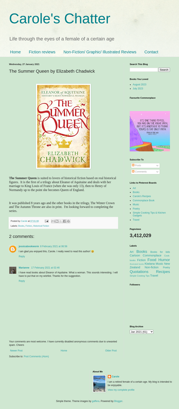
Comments (139, 171)
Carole (24, 221)
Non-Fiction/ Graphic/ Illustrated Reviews (100, 52)
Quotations (139, 272)
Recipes (163, 272)
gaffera (95, 401)
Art (134, 188)
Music (136, 204)
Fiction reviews (42, 52)
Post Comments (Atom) (36, 356)
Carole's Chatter (59, 18)
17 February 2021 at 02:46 (45, 267)
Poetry (136, 208)
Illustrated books (137, 264)
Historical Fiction (41, 226)
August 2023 (139, 84)
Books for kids (160, 252)
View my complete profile (121, 389)
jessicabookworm (29, 246)
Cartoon (135, 255)
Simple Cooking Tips (139, 276)
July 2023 (138, 88)
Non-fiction (151, 267)
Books (21, 226)
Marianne (24, 267)
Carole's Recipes (142, 196)
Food (151, 260)
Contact (151, 52)
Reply (22, 256)
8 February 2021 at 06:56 (53, 246)
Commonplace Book (143, 200)
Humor (164, 260)
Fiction (29, 226)
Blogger (118, 401)
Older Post (111, 350)
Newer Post (16, 350)
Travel (136, 219)
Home (15, 52)
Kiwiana (150, 263)
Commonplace (152, 255)
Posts (136, 165)
